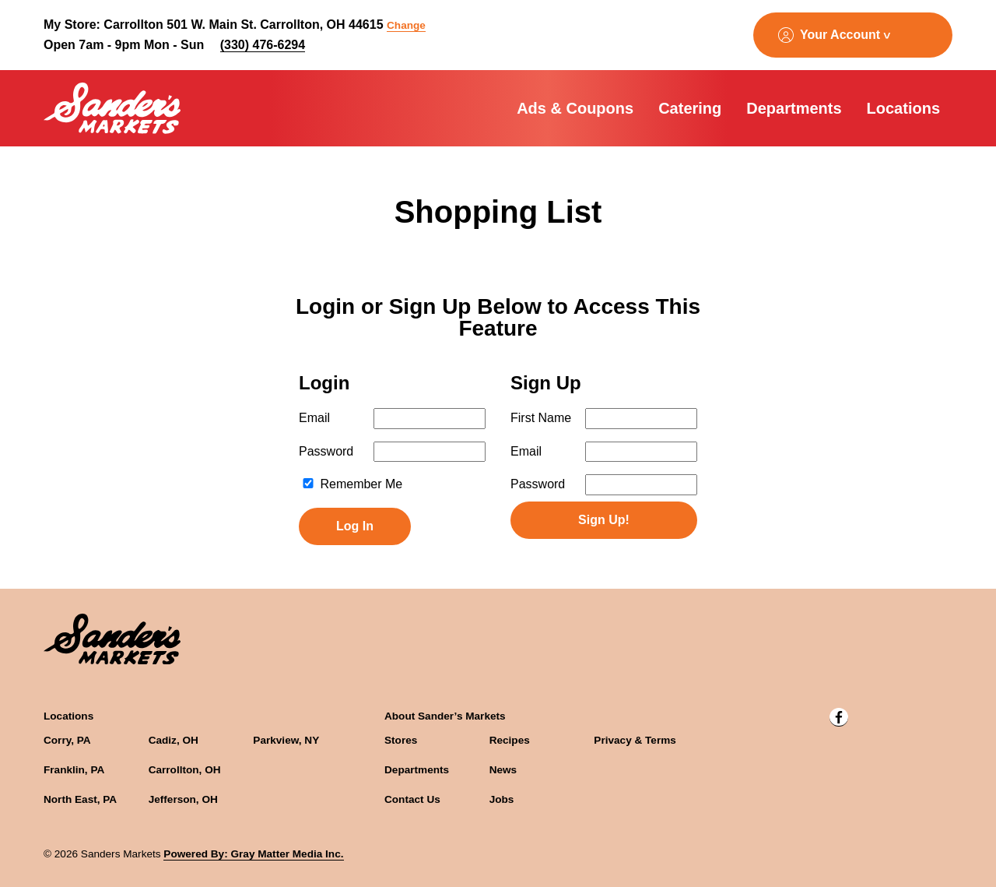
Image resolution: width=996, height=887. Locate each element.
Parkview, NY (286, 740)
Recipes (509, 740)
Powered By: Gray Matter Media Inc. (253, 854)
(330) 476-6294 (262, 44)
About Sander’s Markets (445, 716)
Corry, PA (67, 740)
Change (406, 25)
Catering (689, 108)
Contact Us (412, 799)
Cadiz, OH (173, 740)
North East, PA (80, 799)
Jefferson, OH (183, 799)
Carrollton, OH (185, 770)
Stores (400, 740)
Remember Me (352, 484)
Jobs (501, 799)
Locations (903, 108)
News (503, 770)
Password (326, 451)
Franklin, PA (74, 770)
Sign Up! (604, 519)
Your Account (840, 34)
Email (314, 417)
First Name (540, 417)
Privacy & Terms (635, 740)
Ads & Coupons (575, 108)
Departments (793, 108)
